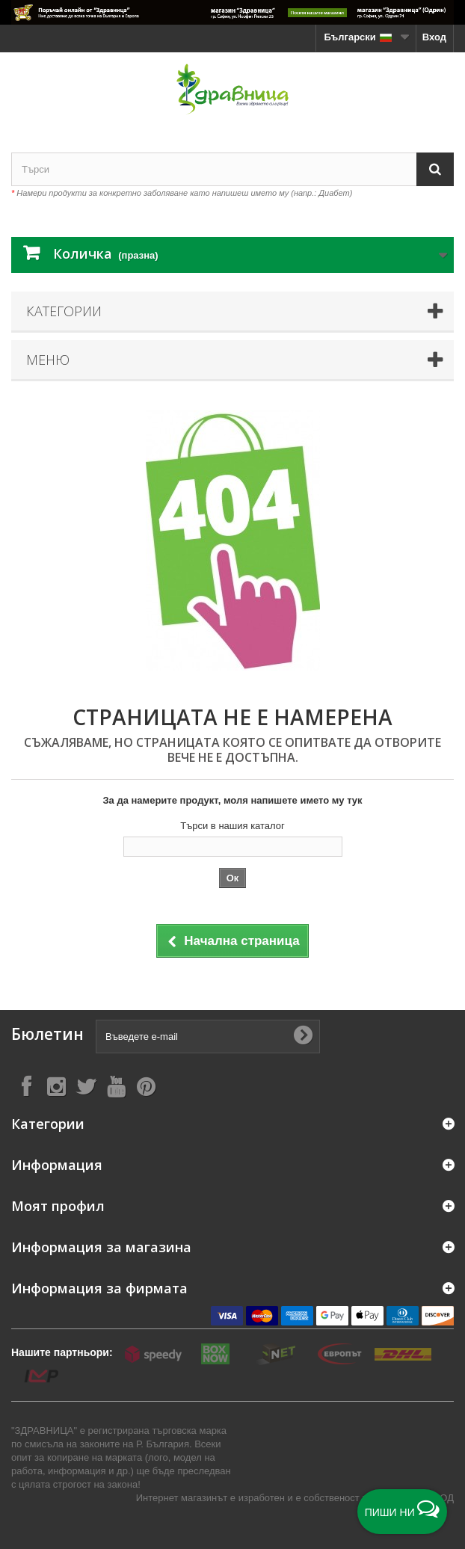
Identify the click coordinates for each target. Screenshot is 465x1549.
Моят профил (58, 1206)
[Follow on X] (86, 1085)
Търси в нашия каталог (232, 825)
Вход (434, 37)
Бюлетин (47, 1034)
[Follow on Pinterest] (146, 1085)
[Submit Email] (303, 1036)
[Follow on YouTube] (116, 1085)
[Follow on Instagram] (56, 1085)
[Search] (435, 169)
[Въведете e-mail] (208, 1036)
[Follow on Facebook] (26, 1085)
